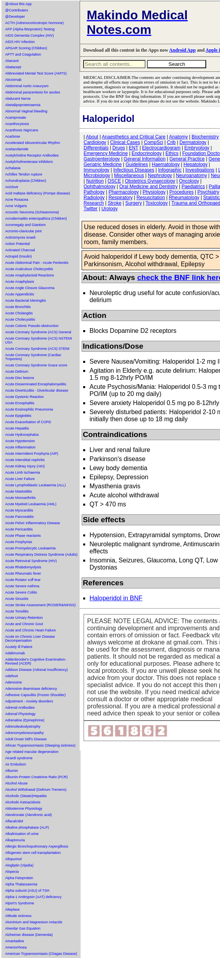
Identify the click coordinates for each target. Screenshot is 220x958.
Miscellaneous (129, 175)
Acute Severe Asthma (22, 586)
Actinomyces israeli (20, 237)
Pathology (94, 192)
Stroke (114, 203)
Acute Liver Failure (20, 479)
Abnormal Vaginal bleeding (26, 111)
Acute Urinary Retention (24, 618)
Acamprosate (15, 118)
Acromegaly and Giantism (25, 225)
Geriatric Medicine (103, 164)
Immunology (96, 170)
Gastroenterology (102, 159)
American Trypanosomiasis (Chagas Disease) (41, 954)
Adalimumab (15, 653)
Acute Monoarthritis (20, 498)
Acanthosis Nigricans (21, 130)
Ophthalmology (100, 186)
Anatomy (178, 137)
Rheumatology (184, 197)
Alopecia (12, 872)
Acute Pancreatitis (19, 517)
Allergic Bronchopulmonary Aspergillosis (36, 846)
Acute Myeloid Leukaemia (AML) (30, 504)
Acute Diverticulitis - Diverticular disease (36, 390)
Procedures (182, 192)
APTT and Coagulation (23, 54)
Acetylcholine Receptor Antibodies (32, 155)
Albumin (11, 771)
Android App (182, 50)
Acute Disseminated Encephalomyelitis (35, 384)
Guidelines (137, 164)
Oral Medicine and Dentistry (148, 186)
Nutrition (95, 181)
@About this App (18, 4)
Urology (109, 208)
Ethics (172, 153)
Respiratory (120, 197)
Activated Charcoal (20, 250)
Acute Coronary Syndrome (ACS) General (38, 332)
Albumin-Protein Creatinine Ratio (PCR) (36, 777)
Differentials (96, 148)
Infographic (169, 170)
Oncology (189, 181)
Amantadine (14, 941)
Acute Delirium (16, 371)
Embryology (197, 148)
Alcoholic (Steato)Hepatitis (26, 796)
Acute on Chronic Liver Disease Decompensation (30, 638)
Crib (171, 142)
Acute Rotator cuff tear (23, 580)
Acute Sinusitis (16, 599)
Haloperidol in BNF (115, 598)
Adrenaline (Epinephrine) (25, 720)
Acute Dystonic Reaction (24, 397)
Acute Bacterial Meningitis (25, 301)
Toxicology (156, 203)
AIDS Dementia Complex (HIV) (29, 35)
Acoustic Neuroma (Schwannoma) (32, 212)
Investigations (199, 170)
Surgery (133, 203)
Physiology (154, 192)
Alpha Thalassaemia (21, 884)
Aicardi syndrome (19, 758)
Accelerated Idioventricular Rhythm (32, 143)
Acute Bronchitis (18, 307)
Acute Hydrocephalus (22, 435)
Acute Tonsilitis (16, 611)
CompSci (153, 142)
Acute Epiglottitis (18, 416)
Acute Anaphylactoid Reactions (29, 275)
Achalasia (13, 168)
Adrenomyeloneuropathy (24, 733)
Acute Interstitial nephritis (25, 460)
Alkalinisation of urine (22, 834)
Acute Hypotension (20, 441)
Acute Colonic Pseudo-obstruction (32, 326)
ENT (133, 148)
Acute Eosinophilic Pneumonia (29, 409)
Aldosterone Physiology (23, 808)
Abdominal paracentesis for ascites (32, 92)
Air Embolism (15, 764)
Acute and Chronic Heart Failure (30, 630)
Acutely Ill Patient (18, 647)
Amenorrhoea (16, 947)
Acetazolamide (16, 149)
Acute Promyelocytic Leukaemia (30, 548)
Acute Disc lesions (19, 378)
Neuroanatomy (191, 175)
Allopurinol (13, 859)
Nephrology (160, 175)
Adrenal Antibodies (20, 708)
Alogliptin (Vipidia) (19, 865)
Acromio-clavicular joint (23, 231)
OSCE (114, 181)
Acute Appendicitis (19, 294)
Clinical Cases (125, 142)
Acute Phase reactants (23, 536)
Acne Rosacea (16, 200)
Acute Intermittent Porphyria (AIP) (31, 454)
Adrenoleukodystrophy (23, 726)
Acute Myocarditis (19, 510)
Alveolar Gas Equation (23, 928)
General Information (145, 159)
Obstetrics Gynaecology (150, 181)
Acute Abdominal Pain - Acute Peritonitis (37, 263)
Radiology (94, 197)
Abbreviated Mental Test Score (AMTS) (36, 73)
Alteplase (12, 909)
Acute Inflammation (20, 447)
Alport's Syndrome (19, 903)
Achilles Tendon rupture (23, 174)
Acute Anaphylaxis (19, 282)
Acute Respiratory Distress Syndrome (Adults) (41, 554)
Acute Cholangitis (19, 313)
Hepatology (196, 164)
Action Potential (17, 244)
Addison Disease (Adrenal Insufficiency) (36, 670)
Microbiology (97, 175)
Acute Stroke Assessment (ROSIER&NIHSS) (40, 605)
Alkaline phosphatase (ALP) (27, 827)
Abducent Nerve (18, 99)
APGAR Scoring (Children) (26, 48)
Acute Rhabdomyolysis (23, 567)
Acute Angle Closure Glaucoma (29, 288)
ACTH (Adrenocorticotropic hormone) (34, 23)
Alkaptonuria (15, 840)
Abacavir (12, 61)
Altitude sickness (18, 916)
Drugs (118, 148)
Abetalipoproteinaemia (23, 105)
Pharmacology (123, 192)
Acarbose (12, 136)
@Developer (15, 17)
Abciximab (13, 80)
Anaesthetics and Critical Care (133, 137)
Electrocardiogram (161, 148)
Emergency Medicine (106, 153)
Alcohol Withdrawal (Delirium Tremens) (36, 790)
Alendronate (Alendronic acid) (28, 815)
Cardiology (95, 142)
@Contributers (16, 10)
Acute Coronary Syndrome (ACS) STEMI (37, 349)
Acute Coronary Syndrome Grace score (36, 365)
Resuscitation (150, 197)
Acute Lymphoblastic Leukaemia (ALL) (35, 485)
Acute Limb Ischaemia (22, 472)
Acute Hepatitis (17, 428)
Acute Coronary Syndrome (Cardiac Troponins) (33, 357)
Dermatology (192, 142)
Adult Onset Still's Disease (26, 739)
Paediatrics (193, 186)
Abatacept (13, 67)
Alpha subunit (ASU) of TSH (27, 891)
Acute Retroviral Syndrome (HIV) (31, 561)
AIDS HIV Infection (20, 42)
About (92, 137)
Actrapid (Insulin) (18, 256)
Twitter (90, 208)
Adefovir (11, 676)
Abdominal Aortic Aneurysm (26, 86)
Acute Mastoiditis (18, 491)
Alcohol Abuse (16, 783)
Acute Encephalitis (19, 403)
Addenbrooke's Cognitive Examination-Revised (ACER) (35, 661)
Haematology (166, 164)
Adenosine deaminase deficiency (31, 689)
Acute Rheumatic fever (23, 573)
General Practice (187, 159)
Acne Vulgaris (16, 206)
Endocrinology (147, 153)
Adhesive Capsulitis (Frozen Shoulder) (35, 695)
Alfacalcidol (14, 821)
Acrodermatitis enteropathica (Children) (36, 218)
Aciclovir (12, 187)
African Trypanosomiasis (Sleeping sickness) (40, 745)
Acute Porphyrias (18, 542)
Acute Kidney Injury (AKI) (25, 466)
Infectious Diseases (133, 170)
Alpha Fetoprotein (19, 878)
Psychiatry (208, 192)
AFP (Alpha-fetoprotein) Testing (29, 29)
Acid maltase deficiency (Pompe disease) (37, 193)
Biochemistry (205, 137)
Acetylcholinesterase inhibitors (29, 162)
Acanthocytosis (17, 124)
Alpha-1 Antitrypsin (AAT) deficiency (33, 897)
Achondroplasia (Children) (25, 181)
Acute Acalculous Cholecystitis (29, 269)
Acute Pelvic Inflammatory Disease (32, 523)
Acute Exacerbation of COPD (28, 422)
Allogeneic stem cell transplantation (33, 853)
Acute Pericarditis (19, 529)
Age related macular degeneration (32, 752)
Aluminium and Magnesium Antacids (33, 922)
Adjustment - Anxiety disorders (29, 701)
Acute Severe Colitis (21, 592)
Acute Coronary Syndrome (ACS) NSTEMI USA (38, 340)
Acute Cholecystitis (20, 319)
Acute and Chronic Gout (24, 624)
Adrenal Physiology (20, 714)
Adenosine (13, 682)
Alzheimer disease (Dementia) (29, 935)
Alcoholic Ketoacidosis (23, 802)
